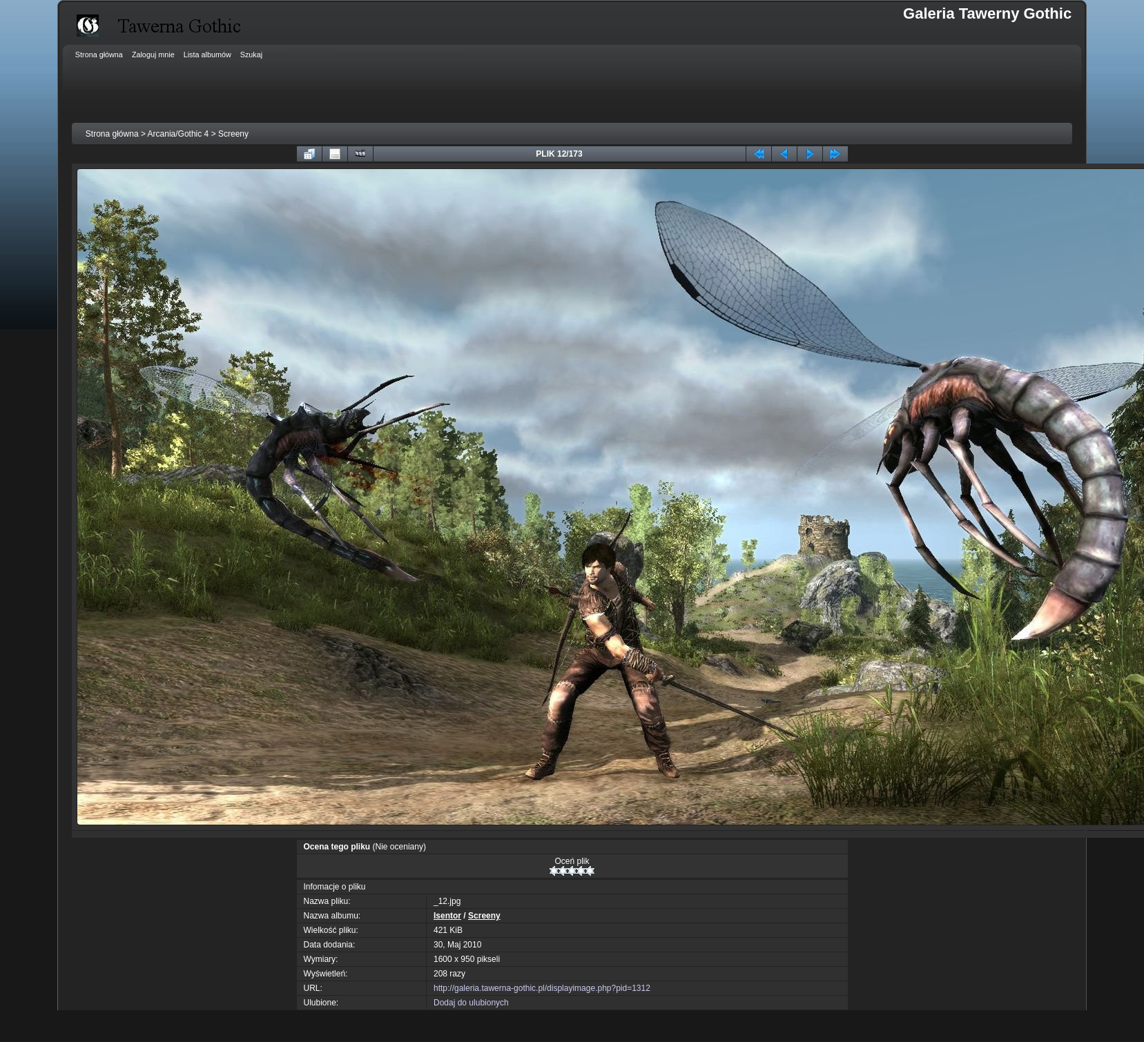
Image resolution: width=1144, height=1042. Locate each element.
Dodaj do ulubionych (471, 1002)
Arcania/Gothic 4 (178, 134)
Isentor (447, 916)
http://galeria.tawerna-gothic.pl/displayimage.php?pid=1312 (542, 988)
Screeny (233, 134)
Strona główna (112, 134)
